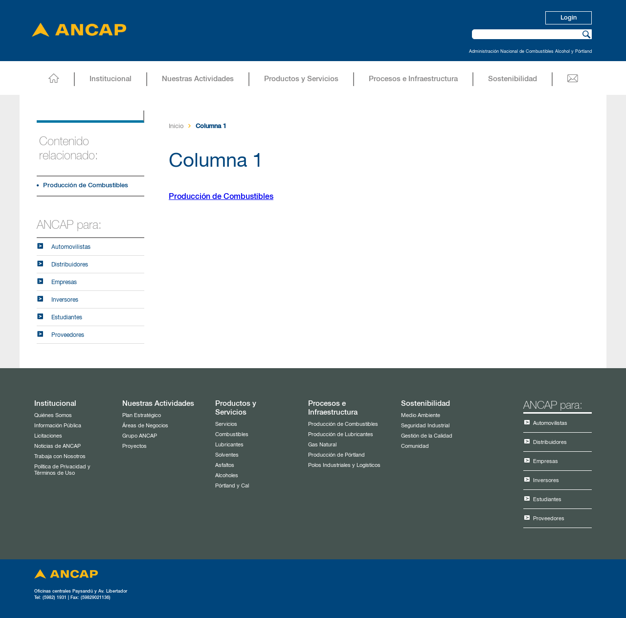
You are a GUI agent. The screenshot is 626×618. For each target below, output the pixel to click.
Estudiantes (66, 318)
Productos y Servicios (301, 79)
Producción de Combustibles (85, 185)
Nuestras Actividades (198, 79)
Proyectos (134, 446)
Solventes (227, 455)
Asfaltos (224, 465)
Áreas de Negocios (145, 425)
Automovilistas (70, 247)
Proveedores (67, 335)
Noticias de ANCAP (57, 446)
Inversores (64, 300)
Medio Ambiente (420, 415)
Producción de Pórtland (336, 455)
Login (568, 18)
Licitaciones (48, 436)
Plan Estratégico (141, 415)
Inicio (176, 126)
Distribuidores (69, 265)
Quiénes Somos (53, 415)
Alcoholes (226, 475)
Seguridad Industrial (425, 425)
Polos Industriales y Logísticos (344, 465)
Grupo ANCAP (139, 436)
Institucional (110, 79)
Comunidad (415, 446)
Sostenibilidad (512, 79)
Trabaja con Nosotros (60, 456)
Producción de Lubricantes (340, 434)
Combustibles (231, 434)
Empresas (64, 283)
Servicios (226, 424)
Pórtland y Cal (232, 485)
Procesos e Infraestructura (413, 79)
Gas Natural (322, 444)
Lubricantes (229, 444)
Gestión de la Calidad (426, 436)
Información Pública (57, 425)
